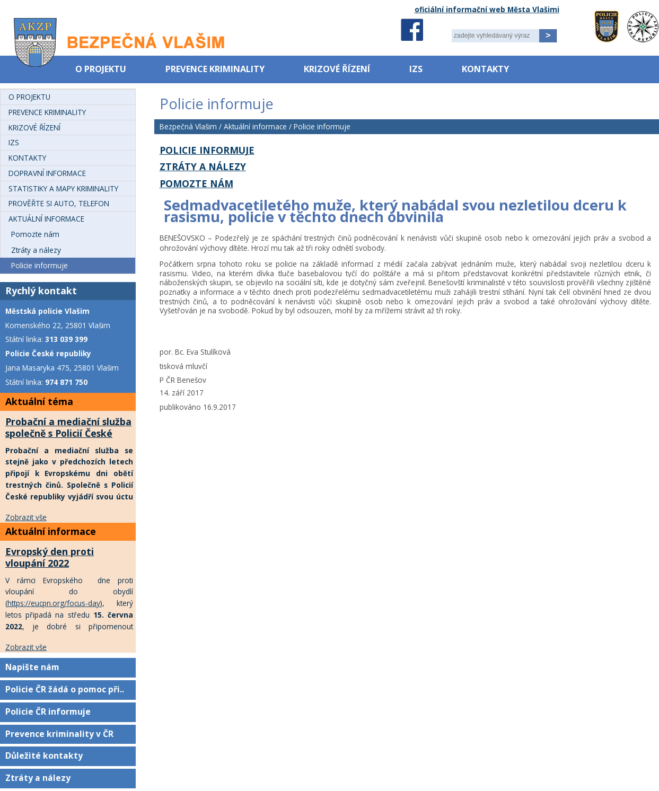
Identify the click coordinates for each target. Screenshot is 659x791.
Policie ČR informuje (48, 711)
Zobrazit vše (26, 517)
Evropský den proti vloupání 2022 (49, 557)
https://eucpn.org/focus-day (53, 603)
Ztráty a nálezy (38, 778)
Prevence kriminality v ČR (59, 734)
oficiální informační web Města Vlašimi (487, 9)
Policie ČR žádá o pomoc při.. (64, 689)
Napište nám (32, 667)
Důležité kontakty (44, 755)
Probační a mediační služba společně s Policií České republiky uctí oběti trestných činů (68, 438)
